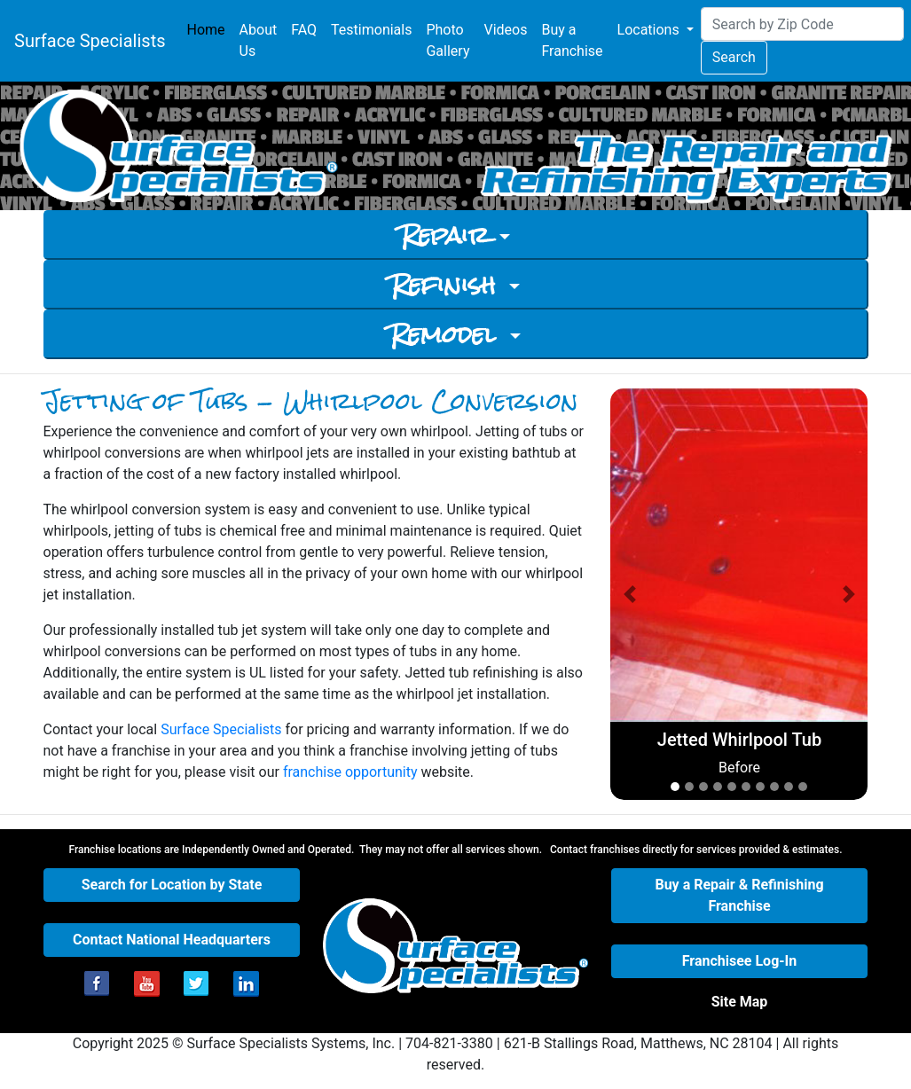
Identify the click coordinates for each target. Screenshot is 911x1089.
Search (734, 57)
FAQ (304, 29)
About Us (259, 40)
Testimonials (371, 29)
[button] (629, 594)
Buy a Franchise (571, 40)
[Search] (802, 24)
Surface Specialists (90, 40)
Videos (505, 29)
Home (209, 29)
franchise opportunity (350, 772)
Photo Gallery (447, 40)
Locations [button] (650, 29)
